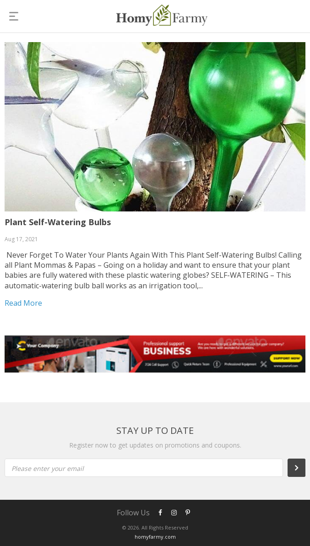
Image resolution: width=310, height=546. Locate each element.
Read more (23, 303)
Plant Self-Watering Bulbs (58, 221)
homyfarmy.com (155, 536)
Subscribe (301, 467)
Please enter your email (47, 468)
